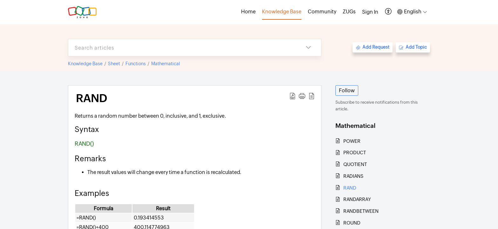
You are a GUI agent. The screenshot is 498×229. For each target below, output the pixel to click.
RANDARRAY (357, 199)
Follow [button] (347, 90)
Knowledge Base (85, 63)
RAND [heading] (91, 98)
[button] (389, 12)
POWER (351, 141)
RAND (349, 188)
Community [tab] (322, 12)
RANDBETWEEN (361, 211)
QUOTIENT (355, 164)
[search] (182, 47)
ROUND (351, 223)
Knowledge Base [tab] (281, 12)
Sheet (114, 63)
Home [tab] (248, 12)
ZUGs (349, 12)
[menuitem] (370, 12)
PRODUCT (354, 152)
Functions (135, 63)
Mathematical (165, 63)
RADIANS (353, 176)
